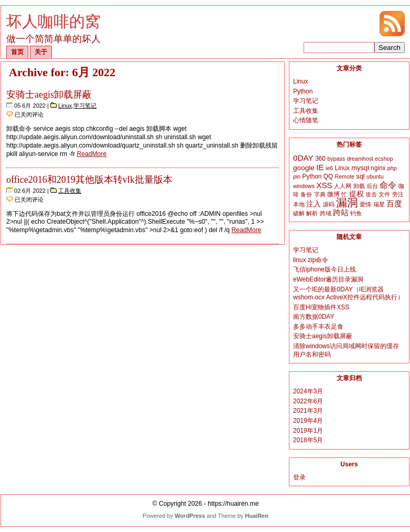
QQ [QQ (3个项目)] (328, 176)
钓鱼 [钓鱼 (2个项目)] (356, 213)
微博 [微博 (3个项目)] (333, 194)
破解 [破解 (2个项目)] (299, 213)
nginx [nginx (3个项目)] (378, 168)
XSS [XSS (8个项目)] (324, 185)
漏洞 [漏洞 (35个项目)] (347, 202)
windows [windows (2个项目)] (304, 186)
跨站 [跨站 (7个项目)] (341, 212)
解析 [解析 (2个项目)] (312, 213)
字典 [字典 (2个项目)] (320, 194)
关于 (41, 52)
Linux (65, 105)
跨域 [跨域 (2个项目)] (325, 213)
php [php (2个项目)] (392, 168)
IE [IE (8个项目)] (319, 167)
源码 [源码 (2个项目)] (329, 204)
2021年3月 (308, 410)
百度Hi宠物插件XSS (321, 307)
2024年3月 (308, 391)
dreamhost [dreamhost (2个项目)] (360, 158)
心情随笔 (305, 120)
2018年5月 (308, 440)
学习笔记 (84, 105)
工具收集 (69, 190)
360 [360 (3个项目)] (320, 158)
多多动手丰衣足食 (318, 326)
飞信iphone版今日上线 (324, 269)
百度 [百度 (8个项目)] (394, 203)
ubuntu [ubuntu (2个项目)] (375, 176)
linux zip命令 (310, 260)
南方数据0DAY (313, 316)
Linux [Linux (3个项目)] (342, 168)
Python (302, 91)
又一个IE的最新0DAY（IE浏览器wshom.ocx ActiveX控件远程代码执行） (348, 293)
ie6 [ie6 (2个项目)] (329, 168)
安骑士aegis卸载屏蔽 (49, 94)
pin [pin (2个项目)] (296, 176)
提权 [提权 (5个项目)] (356, 194)
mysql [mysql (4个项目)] (360, 168)
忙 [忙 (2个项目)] (344, 194)
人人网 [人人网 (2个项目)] (342, 186)
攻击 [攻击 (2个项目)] (371, 194)
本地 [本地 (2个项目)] (299, 204)
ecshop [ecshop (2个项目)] (384, 158)
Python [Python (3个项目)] (312, 176)
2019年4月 (308, 420)
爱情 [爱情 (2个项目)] (365, 204)
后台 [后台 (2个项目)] (372, 186)
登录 (299, 477)
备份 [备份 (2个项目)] (306, 194)
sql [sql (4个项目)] (360, 176)
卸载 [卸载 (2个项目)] (359, 186)
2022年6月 (308, 401)
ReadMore (91, 154)
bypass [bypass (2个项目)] (336, 158)
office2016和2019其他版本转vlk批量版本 (89, 179)
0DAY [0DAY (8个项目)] (303, 157)
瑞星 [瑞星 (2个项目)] (379, 204)
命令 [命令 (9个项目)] (388, 185)
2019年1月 (308, 430)
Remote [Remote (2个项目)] (344, 176)
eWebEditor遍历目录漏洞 (328, 279)
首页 (17, 52)
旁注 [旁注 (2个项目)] (398, 194)
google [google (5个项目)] (304, 168)
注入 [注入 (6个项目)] (313, 204)
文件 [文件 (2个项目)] (384, 194)
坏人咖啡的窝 (53, 21)
